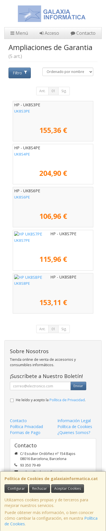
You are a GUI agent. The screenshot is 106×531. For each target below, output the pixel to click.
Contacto (83, 33)
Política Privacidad (26, 426)
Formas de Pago (25, 432)
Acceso (49, 33)
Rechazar (39, 488)
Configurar (16, 488)
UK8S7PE (22, 240)
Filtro (20, 72)
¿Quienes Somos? (73, 432)
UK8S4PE (22, 154)
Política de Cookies (74, 426)
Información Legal (74, 420)
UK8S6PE (22, 197)
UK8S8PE (22, 283)
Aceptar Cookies (67, 488)
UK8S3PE (22, 111)
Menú (19, 33)
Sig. (64, 90)
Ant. (42, 90)
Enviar (78, 385)
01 (53, 90)
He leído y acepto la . (51, 400)
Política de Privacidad (67, 400)
